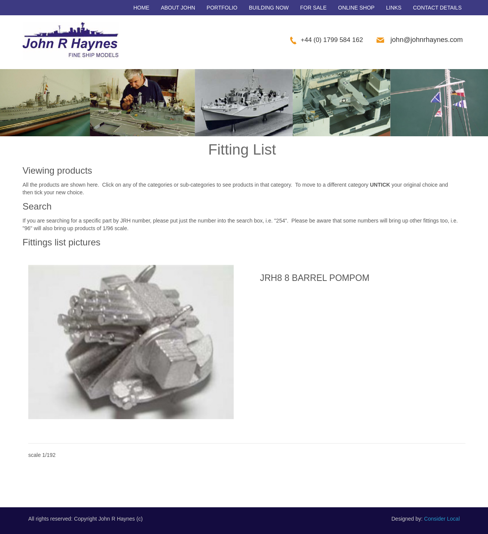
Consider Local (442, 519)
